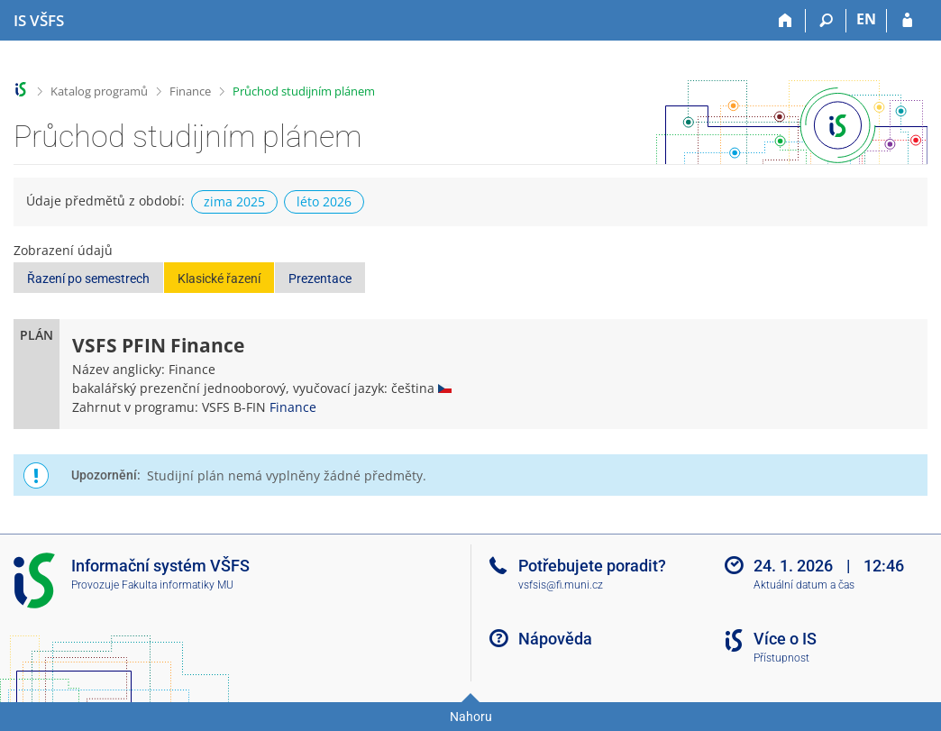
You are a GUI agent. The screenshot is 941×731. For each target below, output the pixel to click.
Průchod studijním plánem (304, 91)
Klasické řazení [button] (219, 278)
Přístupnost (781, 658)
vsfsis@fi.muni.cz (560, 585)
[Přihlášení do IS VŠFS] (907, 20)
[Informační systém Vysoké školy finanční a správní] (39, 20)
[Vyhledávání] (826, 20)
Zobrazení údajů (63, 250)
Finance (190, 91)
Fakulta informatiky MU (177, 585)
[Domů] (785, 20)
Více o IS (785, 638)
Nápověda (555, 638)
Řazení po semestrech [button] (88, 278)
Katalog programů (99, 91)
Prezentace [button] (320, 278)
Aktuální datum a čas (804, 585)
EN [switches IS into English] (866, 19)
